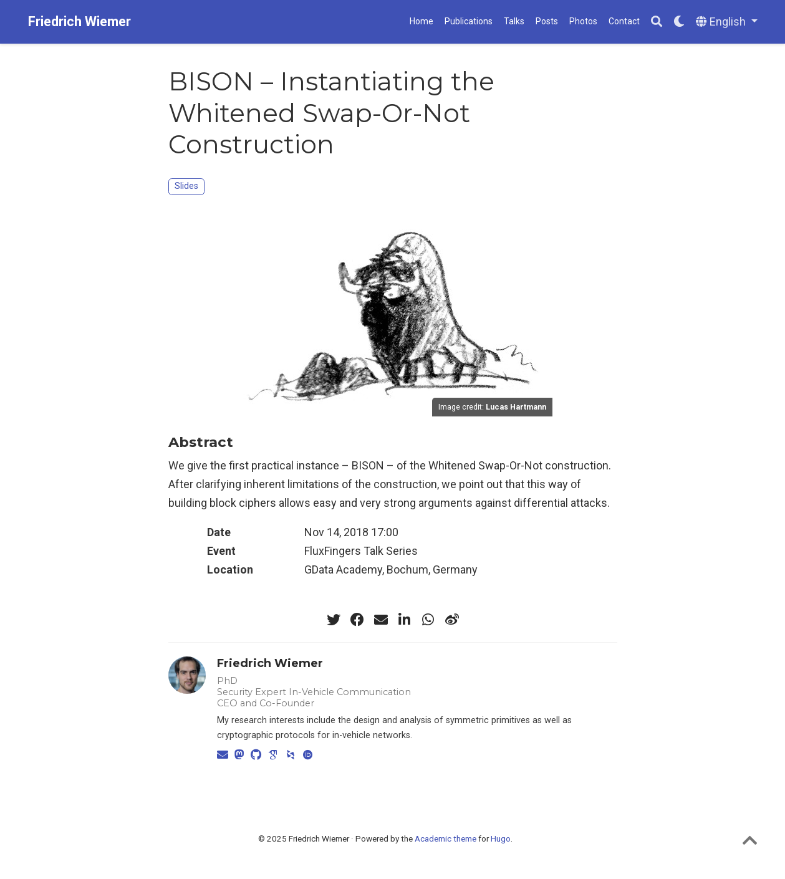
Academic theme (445, 838)
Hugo (501, 838)
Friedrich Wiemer (79, 21)
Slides (186, 186)
